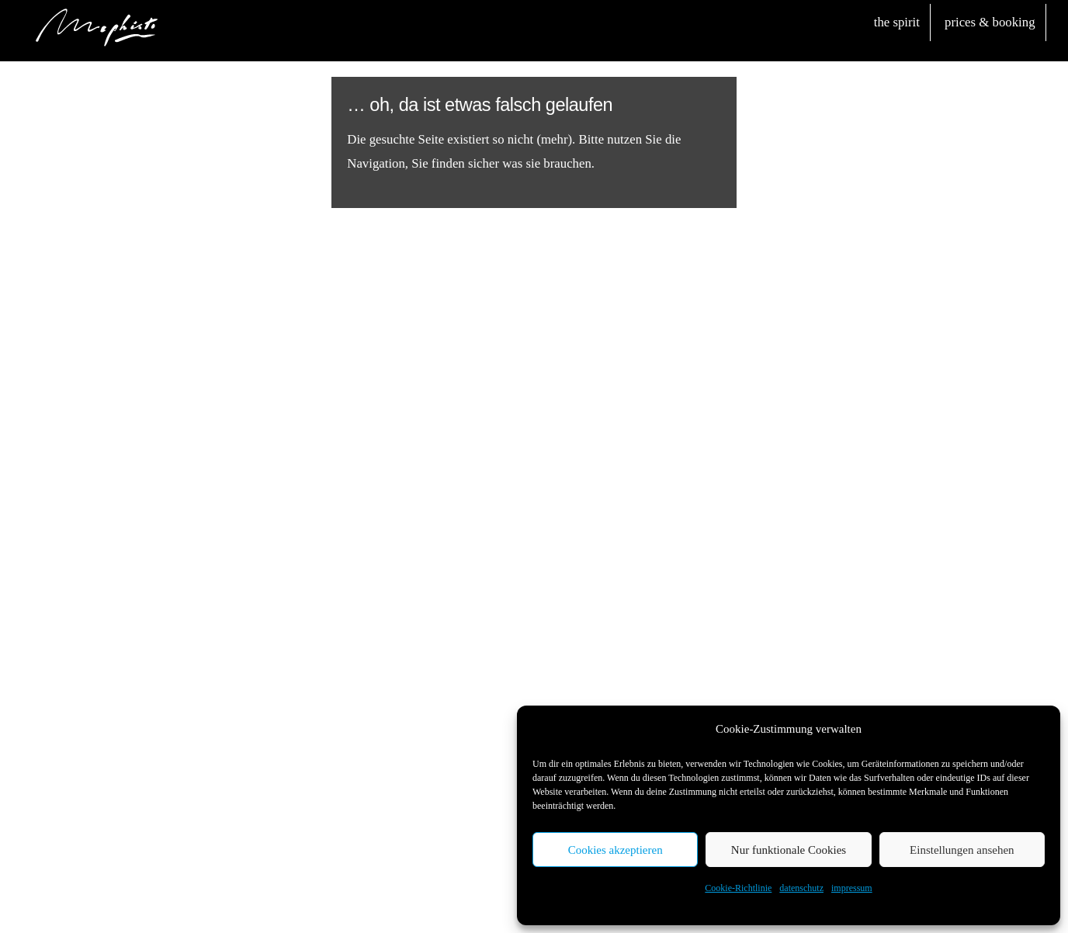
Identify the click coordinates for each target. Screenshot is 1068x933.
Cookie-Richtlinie (738, 888)
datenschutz (801, 888)
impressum (851, 888)
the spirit (897, 22)
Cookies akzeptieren (615, 850)
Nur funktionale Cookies (788, 850)
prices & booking (990, 22)
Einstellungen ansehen (962, 850)
